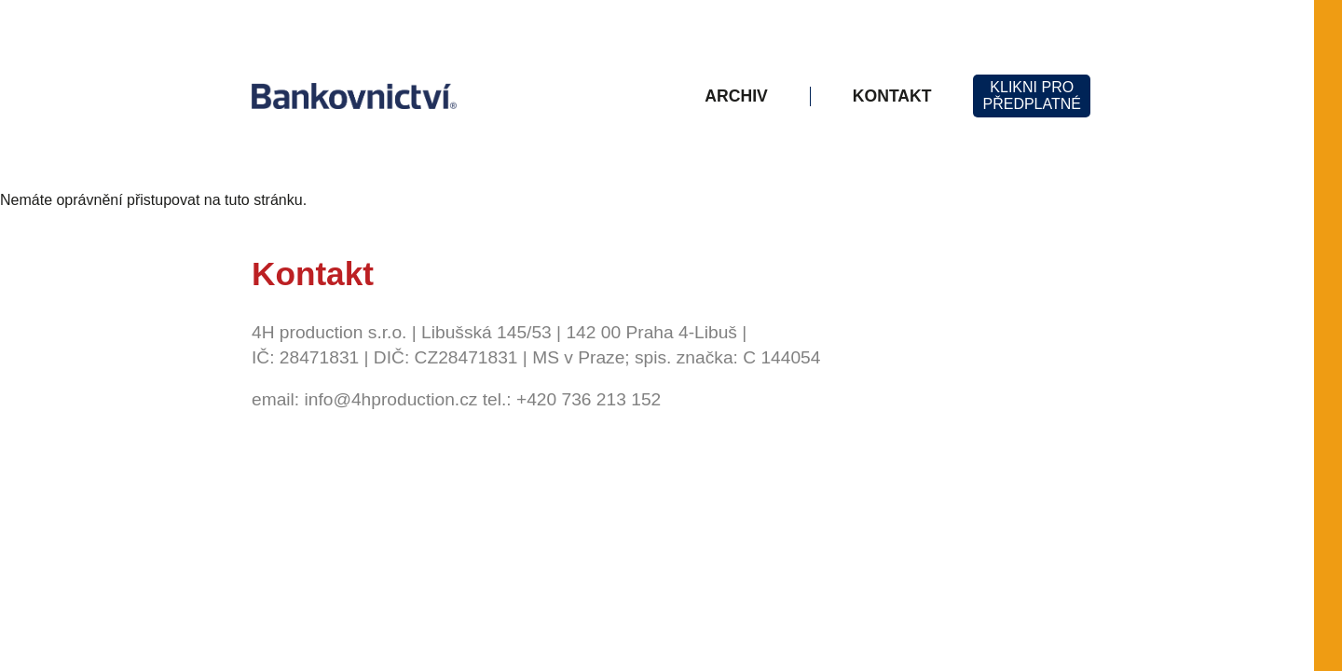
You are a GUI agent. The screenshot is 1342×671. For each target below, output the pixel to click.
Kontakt (892, 96)
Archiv (736, 96)
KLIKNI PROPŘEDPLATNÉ (1031, 95)
